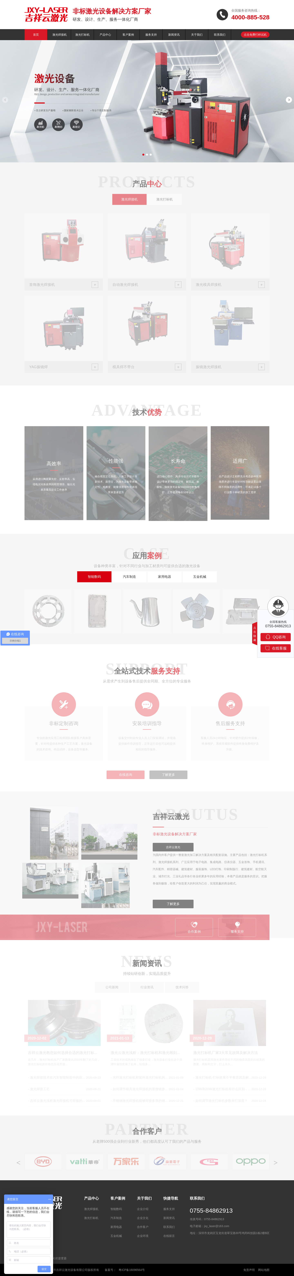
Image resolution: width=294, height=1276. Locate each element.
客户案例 (128, 34)
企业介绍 (142, 1209)
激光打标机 (82, 34)
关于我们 (197, 34)
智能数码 (94, 576)
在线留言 (169, 1235)
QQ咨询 (275, 636)
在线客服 (276, 648)
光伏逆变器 (59, 1258)
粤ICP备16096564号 (132, 1270)
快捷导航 (170, 1198)
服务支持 (151, 34)
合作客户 (142, 1227)
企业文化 (142, 1218)
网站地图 (264, 1270)
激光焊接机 (59, 34)
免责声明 (249, 1270)
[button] (143, 155)
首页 (36, 34)
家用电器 (164, 576)
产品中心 (105, 34)
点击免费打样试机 (255, 34)
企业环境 (142, 1235)
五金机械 (199, 576)
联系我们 (219, 34)
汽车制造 (129, 576)
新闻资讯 (174, 34)
